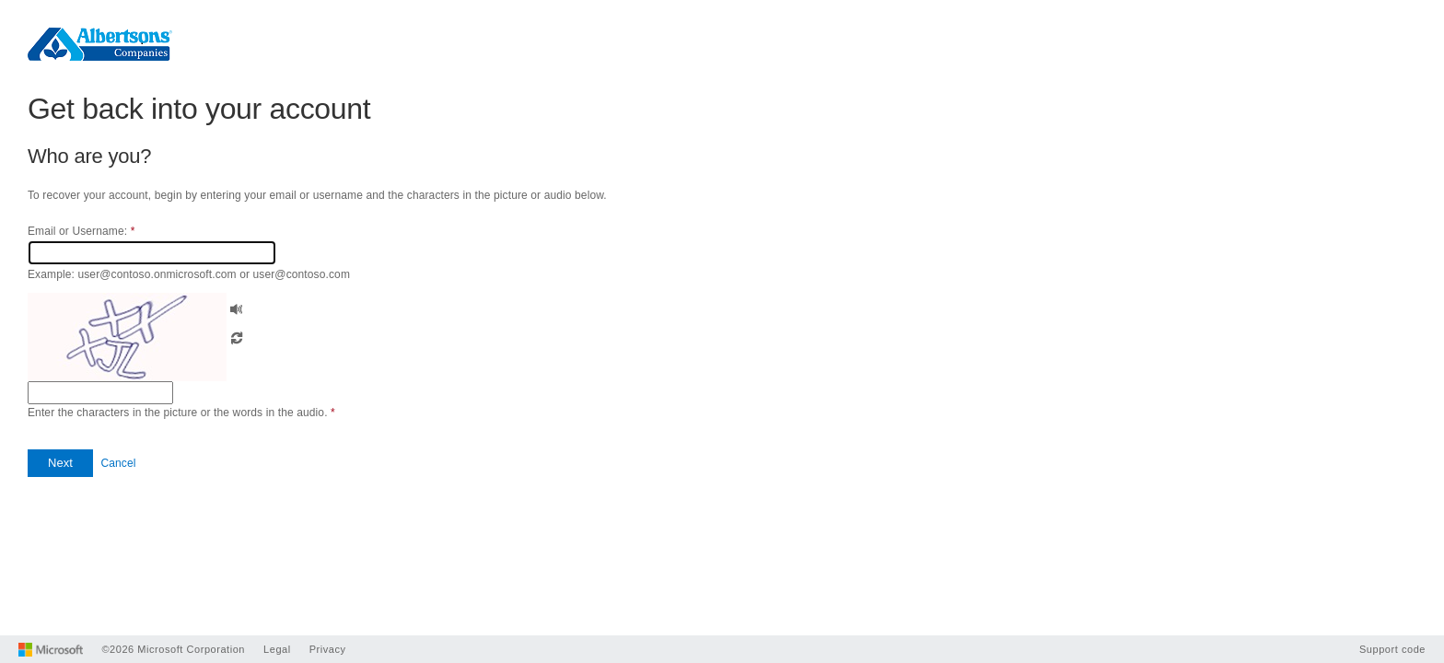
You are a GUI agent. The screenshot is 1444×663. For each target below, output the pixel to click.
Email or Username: (81, 231)
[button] (236, 307)
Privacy (327, 649)
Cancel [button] (117, 463)
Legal (277, 649)
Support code (1392, 649)
